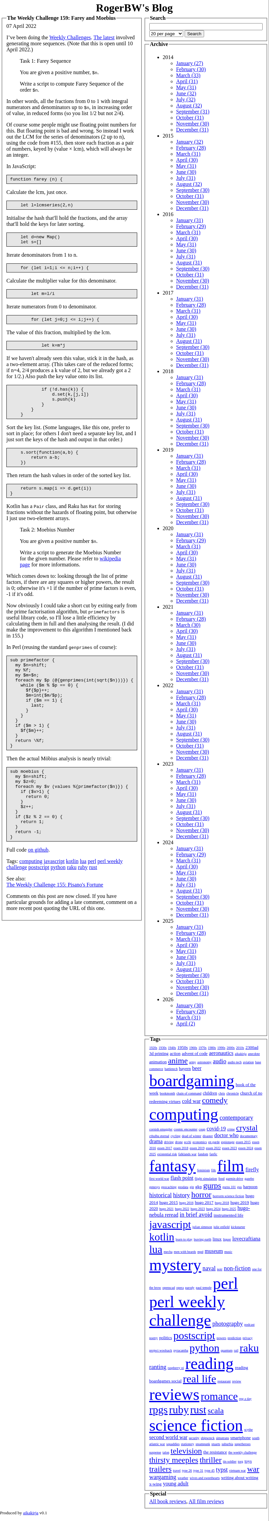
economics (199, 1142)
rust (93, 918)
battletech (171, 1069)
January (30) (189, 1005)
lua (83, 912)
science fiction (196, 1425)
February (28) (191, 148)
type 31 (198, 1470)
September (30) (192, 190)
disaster (208, 1136)
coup (202, 1129)
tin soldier (229, 1461)
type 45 (209, 1470)
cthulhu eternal (159, 1136)
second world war (168, 1437)
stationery (187, 1444)
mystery (175, 1265)
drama (156, 1141)
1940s (172, 1048)
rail (236, 1350)
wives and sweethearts (205, 1478)
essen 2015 (243, 1142)
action (175, 1053)
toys (248, 1461)
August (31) (189, 262)
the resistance (215, 1452)
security (194, 1438)
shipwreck (208, 1438)
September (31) (192, 111)
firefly (252, 1169)
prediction (234, 1338)
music (228, 1252)
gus (239, 1187)
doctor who (226, 1135)
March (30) (188, 625)
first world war (159, 1178)
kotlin (72, 912)
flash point (181, 1178)
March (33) (188, 75)
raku (71, 918)
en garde (214, 1142)
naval (209, 1268)
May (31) (186, 87)
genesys (154, 1187)
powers (221, 1338)
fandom (203, 1154)
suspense (155, 1452)
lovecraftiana (246, 1238)
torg (240, 1461)
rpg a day (245, 1399)
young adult (175, 1483)
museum (214, 1251)
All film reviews (206, 1501)
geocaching (169, 1187)
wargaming (163, 1477)
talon (165, 1452)
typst (222, 1469)
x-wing (155, 1483)
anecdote (254, 1054)
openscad (168, 1287)
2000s (231, 1048)
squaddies (173, 1444)
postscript (38, 918)
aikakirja (240, 1054)
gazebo (249, 1178)
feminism (203, 1170)
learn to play (184, 1239)
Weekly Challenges (70, 37)
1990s (221, 1048)
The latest (104, 37)
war (253, 1469)
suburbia (227, 1444)
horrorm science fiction (228, 1196)
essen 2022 (213, 1148)
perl (92, 912)
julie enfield (222, 1227)
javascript (54, 912)
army (192, 1062)
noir (219, 1269)
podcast (249, 1324)
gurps (212, 1185)
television (186, 1451)
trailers (160, 1469)
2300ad (251, 1047)
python (58, 918)
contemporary (236, 1117)
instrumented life (228, 1215)
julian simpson (202, 1227)
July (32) (185, 99)
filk (213, 1170)
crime (231, 1129)
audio (219, 1061)
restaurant (224, 1381)
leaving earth (202, 1239)
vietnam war (237, 1470)
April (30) (187, 160)
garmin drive (234, 1178)
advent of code (195, 1053)
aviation (248, 1062)
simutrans (222, 1438)
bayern (185, 1068)
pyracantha (181, 1350)
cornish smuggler (160, 1129)
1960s (193, 1048)
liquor (227, 1239)
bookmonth (167, 1093)
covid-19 (216, 1128)
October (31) (190, 117)
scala (215, 1410)
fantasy (172, 1166)
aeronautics (221, 1053)
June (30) (186, 172)
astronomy (204, 1062)
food (221, 1178)
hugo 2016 (186, 1203)
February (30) (191, 69)
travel (177, 1470)
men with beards (185, 1252)
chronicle (232, 1093)
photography (228, 1323)
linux (217, 1238)
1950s (182, 1047)
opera (180, 1287)
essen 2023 (229, 1148)
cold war (191, 1101)
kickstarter (238, 1227)
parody (189, 1287)
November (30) (192, 123)
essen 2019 (197, 1148)
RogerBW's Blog (134, 8)
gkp (198, 1186)
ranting (157, 1367)
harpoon (250, 1186)
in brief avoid (196, 1214)
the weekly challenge (242, 1452)
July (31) (185, 178)
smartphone (240, 1437)
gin (192, 1187)
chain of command (189, 1093)
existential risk (167, 1154)
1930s (163, 1048)
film (230, 1166)
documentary (249, 1136)
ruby (82, 918)
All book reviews (167, 1501)
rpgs (158, 1410)
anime (178, 1060)
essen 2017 (164, 1148)
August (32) (189, 105)
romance (219, 1396)
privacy (247, 1338)
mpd (200, 1252)
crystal (247, 1127)
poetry (153, 1338)
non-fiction (237, 1268)
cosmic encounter (185, 1129)
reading (209, 1363)
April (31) (187, 81)
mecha (168, 1252)
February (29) (191, 226)
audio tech (234, 1062)
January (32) (189, 142)
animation (158, 1061)
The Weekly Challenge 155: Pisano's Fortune (54, 936)
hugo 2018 (222, 1203)
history (181, 1195)
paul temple (204, 1287)
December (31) (192, 130)
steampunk (202, 1444)
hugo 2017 (204, 1202)
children (210, 1093)
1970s (202, 1048)
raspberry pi (176, 1368)
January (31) (189, 220)
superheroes (242, 1444)
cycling (175, 1136)
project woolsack (160, 1350)
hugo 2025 (229, 1209)
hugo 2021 (166, 1209)
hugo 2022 (182, 1209)
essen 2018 (181, 1148)
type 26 (187, 1470)
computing (30, 912)
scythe (248, 1429)
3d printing (158, 1053)
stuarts (216, 1444)
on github (38, 901)
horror (201, 1194)
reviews (174, 1394)
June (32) (186, 93)
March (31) (188, 154)
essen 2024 (245, 1148)
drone (179, 1142)
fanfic (213, 1154)
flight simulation (206, 1178)
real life (199, 1379)
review (236, 1381)
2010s (240, 1048)
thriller (211, 1460)
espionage (227, 1142)
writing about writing (239, 1477)
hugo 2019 (239, 1202)
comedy (215, 1100)
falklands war (187, 1154)
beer (197, 1068)
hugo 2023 (198, 1209)
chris (222, 1093)
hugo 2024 (213, 1209)
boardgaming (191, 1080)
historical (160, 1195)
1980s (212, 1048)
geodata (183, 1187)
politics (165, 1337)
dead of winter (191, 1136)
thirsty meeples (173, 1460)
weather (183, 1478)
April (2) (185, 1023)
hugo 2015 (168, 1202)
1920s (153, 1048)
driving (169, 1142)
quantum (226, 1350)
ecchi (187, 1142)
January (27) (189, 63)
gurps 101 (229, 1187)
